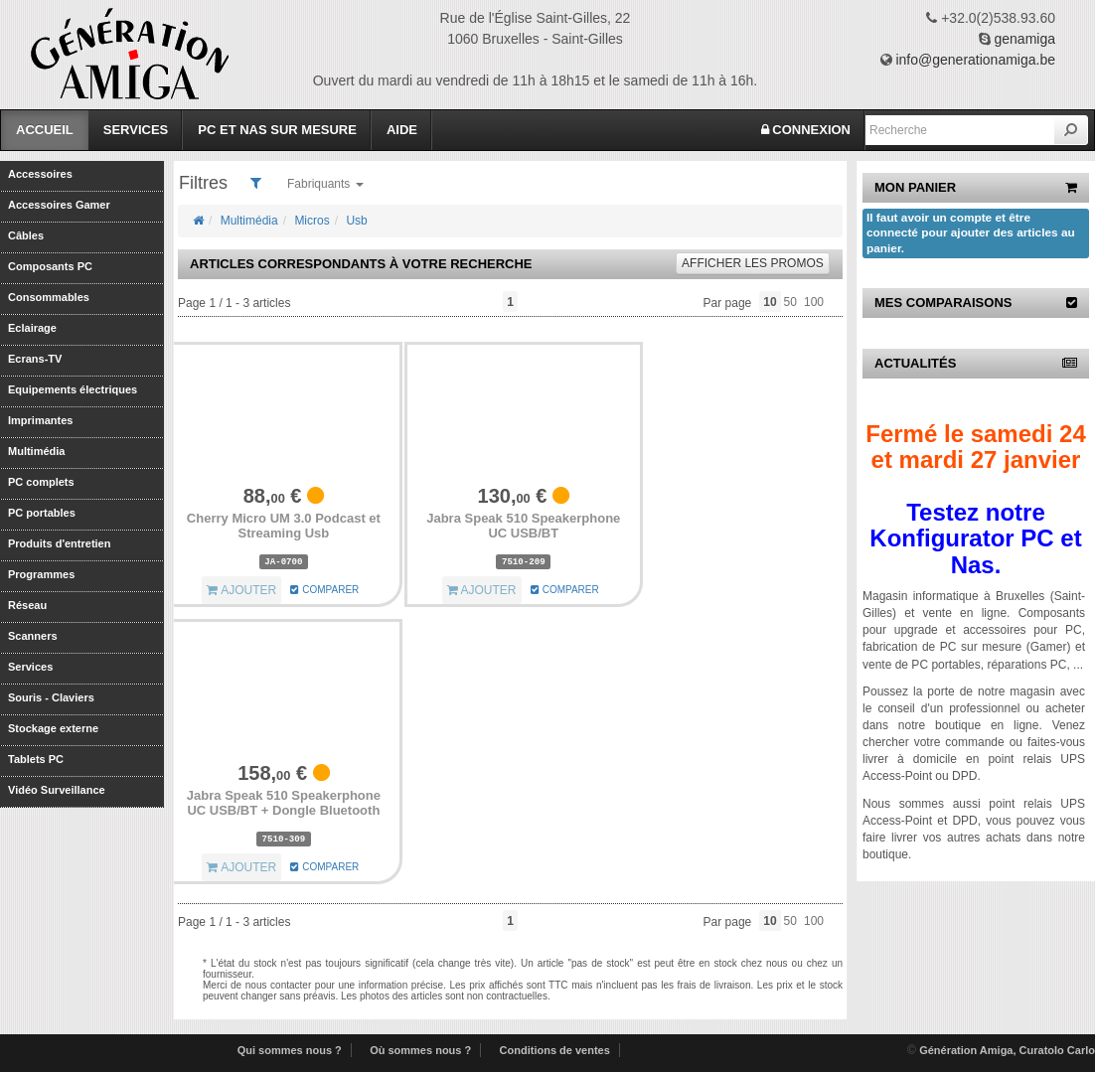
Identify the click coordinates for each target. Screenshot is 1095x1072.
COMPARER (324, 589)
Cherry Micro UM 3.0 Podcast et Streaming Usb (284, 526)
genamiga (1025, 39)
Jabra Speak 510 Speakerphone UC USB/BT (523, 526)
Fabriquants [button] (325, 184)
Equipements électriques (72, 389)
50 (790, 302)
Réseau (27, 605)
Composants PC (50, 266)
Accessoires (40, 174)
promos (753, 263)
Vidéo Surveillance (56, 790)
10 (769, 302)
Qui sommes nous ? (289, 1050)
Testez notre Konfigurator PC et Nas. (975, 538)
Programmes (41, 574)
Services (136, 129)
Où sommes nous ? (420, 1050)
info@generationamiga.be (975, 60)
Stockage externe (53, 728)
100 (814, 302)
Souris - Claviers (51, 697)
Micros (311, 221)
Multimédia (36, 451)
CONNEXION (806, 129)
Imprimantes (40, 420)
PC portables (42, 513)
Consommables (48, 297)
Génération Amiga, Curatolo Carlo (1007, 1050)
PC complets (41, 482)
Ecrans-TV (35, 359)
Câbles (26, 235)
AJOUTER (241, 590)
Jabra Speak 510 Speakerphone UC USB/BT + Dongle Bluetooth (284, 803)
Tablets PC (36, 759)
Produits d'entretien (59, 543)
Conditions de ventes (555, 1050)
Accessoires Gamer (59, 205)
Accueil (45, 129)
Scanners (33, 636)
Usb (356, 221)
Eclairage (32, 328)
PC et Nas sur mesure (277, 129)
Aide (402, 129)
